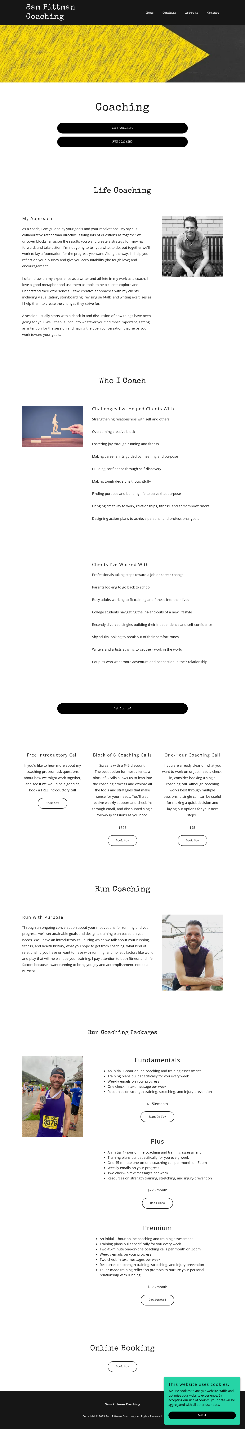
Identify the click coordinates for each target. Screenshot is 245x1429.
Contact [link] (213, 13)
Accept (202, 1423)
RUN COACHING (122, 141)
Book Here (157, 1203)
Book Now (52, 803)
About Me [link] (191, 13)
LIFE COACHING (122, 128)
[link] (60, 18)
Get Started (122, 708)
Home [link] (150, 13)
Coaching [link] (169, 13)
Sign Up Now (157, 1116)
